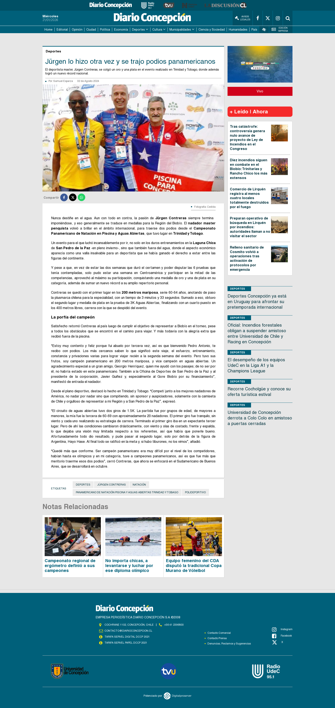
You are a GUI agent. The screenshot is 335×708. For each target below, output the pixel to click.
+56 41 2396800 (174, 624)
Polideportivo (195, 492)
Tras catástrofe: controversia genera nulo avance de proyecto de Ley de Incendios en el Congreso (247, 137)
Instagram (282, 629)
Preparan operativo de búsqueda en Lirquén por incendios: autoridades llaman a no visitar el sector (250, 227)
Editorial (62, 29)
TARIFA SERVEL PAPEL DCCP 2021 (125, 642)
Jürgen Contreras (111, 484)
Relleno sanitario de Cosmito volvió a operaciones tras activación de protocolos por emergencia (247, 258)
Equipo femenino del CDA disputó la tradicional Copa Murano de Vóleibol (194, 565)
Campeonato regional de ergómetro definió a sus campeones (70, 565)
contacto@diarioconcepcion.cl (128, 630)
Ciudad (91, 29)
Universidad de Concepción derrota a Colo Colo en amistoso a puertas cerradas (260, 418)
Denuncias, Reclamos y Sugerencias (229, 643)
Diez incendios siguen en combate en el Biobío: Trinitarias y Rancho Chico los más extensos (248, 169)
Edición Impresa (280, 29)
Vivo (260, 91)
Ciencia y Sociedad (211, 29)
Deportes (138, 29)
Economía (121, 29)
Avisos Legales (242, 18)
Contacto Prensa (217, 638)
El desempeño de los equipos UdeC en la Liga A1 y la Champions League (256, 365)
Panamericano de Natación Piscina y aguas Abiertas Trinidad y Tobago (127, 492)
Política (105, 29)
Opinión (77, 29)
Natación (139, 484)
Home (48, 29)
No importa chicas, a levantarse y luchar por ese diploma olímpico (129, 565)
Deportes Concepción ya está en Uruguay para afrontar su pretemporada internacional (257, 301)
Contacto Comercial (219, 632)
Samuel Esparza (63, 81)
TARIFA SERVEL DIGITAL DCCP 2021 (127, 636)
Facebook (282, 635)
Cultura (157, 29)
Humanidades (238, 29)
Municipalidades (180, 29)
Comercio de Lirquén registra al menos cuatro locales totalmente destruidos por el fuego (249, 198)
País (254, 29)
